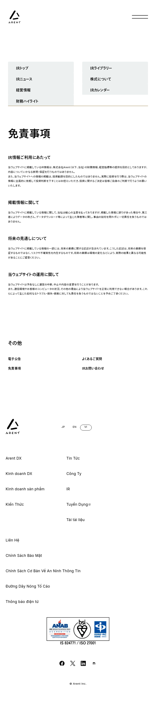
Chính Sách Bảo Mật (24, 555)
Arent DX (14, 458)
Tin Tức (73, 458)
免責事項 (14, 368)
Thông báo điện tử (22, 602)
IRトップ (22, 68)
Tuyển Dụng (78, 504)
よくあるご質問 (92, 358)
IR (68, 489)
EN (74, 426)
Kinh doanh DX (19, 474)
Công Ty (73, 474)
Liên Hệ (12, 540)
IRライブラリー (101, 68)
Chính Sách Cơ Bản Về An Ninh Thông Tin (43, 571)
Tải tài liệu (75, 520)
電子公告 (14, 358)
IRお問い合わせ (93, 368)
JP (63, 426)
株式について (100, 79)
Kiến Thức (15, 504)
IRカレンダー (100, 90)
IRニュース (24, 79)
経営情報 (23, 90)
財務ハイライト (27, 101)
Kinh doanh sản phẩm (25, 489)
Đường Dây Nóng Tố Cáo (28, 586)
